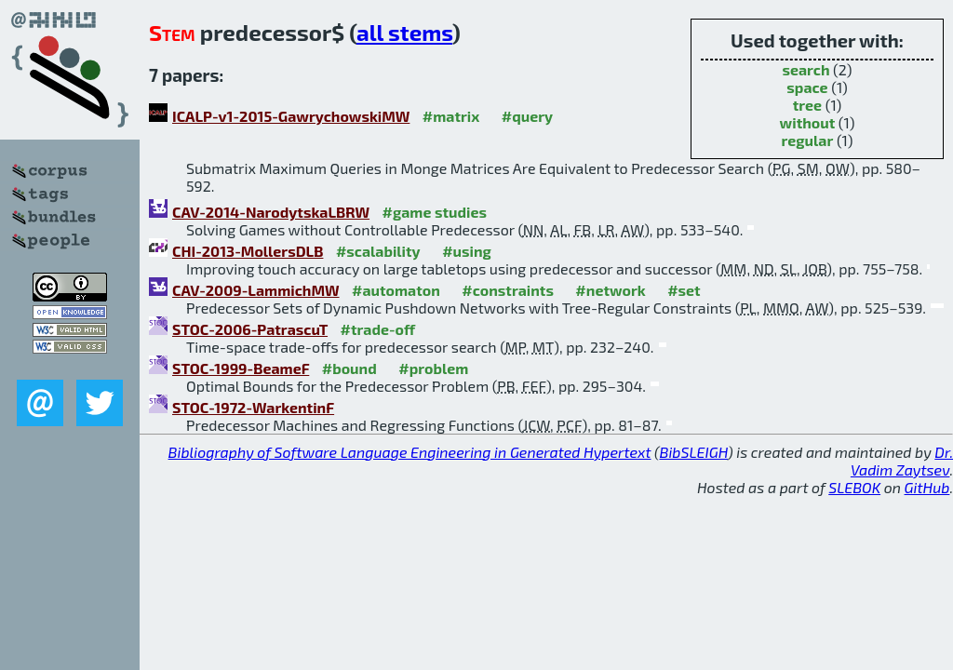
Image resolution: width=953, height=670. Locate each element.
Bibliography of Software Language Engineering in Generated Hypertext (409, 452)
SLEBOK (854, 487)
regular (808, 140)
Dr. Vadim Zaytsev (902, 460)
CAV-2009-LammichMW (256, 290)
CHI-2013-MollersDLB (247, 251)
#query (527, 116)
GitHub (927, 487)
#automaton (396, 290)
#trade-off (378, 329)
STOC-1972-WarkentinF (253, 407)
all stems (404, 32)
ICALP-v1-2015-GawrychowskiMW (290, 116)
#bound (349, 368)
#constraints (508, 290)
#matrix (451, 116)
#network (610, 290)
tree (807, 105)
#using (466, 251)
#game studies (435, 212)
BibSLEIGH (694, 452)
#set (684, 290)
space (806, 87)
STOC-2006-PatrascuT (250, 329)
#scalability (378, 251)
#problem (433, 368)
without (808, 122)
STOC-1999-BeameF (240, 368)
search (805, 69)
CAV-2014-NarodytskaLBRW (270, 212)
